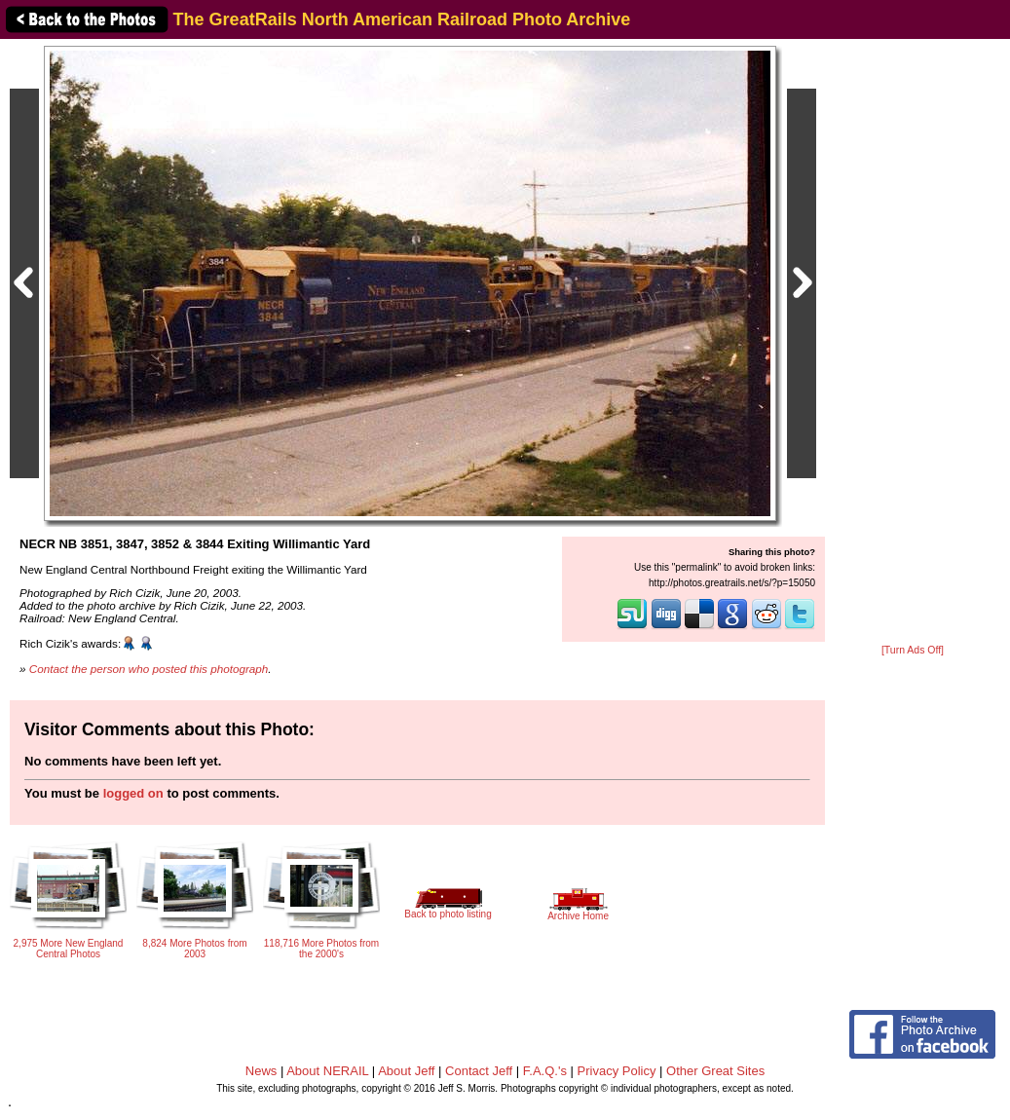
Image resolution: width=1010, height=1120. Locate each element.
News (261, 1071)
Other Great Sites (715, 1071)
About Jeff (406, 1071)
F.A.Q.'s (545, 1071)
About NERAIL (327, 1071)
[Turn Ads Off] (912, 650)
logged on (133, 793)
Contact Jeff (478, 1071)
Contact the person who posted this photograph (149, 668)
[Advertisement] (913, 343)
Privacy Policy (617, 1071)
